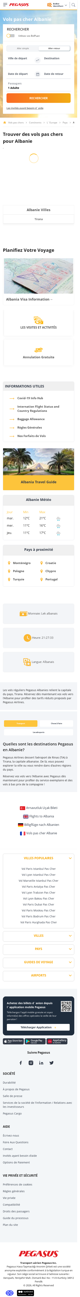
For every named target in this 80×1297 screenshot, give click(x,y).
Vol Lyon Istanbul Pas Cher (39, 875)
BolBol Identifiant (60, 4)
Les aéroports (38, 732)
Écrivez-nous (11, 1135)
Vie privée (9, 1198)
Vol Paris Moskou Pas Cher (38, 910)
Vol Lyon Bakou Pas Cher (38, 898)
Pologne (16, 571)
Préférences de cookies (17, 1184)
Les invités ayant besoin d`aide (24, 108)
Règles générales (14, 1191)
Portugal (49, 579)
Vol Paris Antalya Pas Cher (38, 886)
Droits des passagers (16, 1211)
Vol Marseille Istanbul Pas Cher (38, 880)
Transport (21, 723)
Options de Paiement (16, 1162)
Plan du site (10, 1225)
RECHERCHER (38, 98)
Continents (35, 122)
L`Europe (52, 122)
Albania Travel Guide (39, 482)
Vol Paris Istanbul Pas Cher (39, 869)
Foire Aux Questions (15, 1142)
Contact (8, 1149)
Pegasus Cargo (12, 1113)
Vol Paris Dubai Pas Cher (38, 904)
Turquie (16, 579)
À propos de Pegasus (16, 1089)
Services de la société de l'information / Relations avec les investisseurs (37, 1105)
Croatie (48, 563)
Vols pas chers (16, 122)
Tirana (39, 219)
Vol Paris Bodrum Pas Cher (39, 916)
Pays (65, 122)
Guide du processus (15, 1218)
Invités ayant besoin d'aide (20, 1155)
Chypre (48, 571)
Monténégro (19, 563)
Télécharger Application (38, 1027)
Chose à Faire (56, 723)
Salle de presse (12, 1096)
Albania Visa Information (29, 299)
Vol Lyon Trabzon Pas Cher (38, 892)
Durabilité (9, 1082)
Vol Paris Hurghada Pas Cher (38, 922)
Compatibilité (11, 1204)
